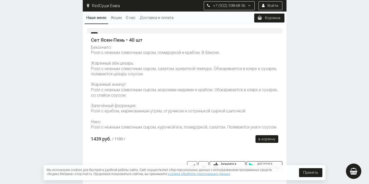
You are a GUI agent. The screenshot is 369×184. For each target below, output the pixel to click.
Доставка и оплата (156, 17)
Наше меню (96, 17)
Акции (116, 17)
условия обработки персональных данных (199, 174)
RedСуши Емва (103, 5)
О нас (131, 17)
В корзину (266, 139)
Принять (310, 172)
